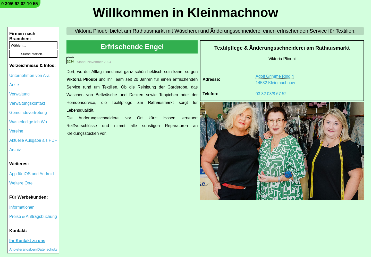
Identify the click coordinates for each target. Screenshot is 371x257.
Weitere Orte (20, 183)
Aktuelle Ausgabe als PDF (33, 140)
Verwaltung (19, 94)
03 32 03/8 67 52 (271, 94)
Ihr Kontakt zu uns (27, 240)
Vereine (16, 131)
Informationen (22, 207)
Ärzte (14, 85)
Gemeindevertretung (28, 112)
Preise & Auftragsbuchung (33, 216)
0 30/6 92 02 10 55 (19, 3)
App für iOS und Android (31, 174)
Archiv (15, 149)
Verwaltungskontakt (27, 103)
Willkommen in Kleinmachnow (185, 12)
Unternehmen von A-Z (29, 75)
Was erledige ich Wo (28, 122)
